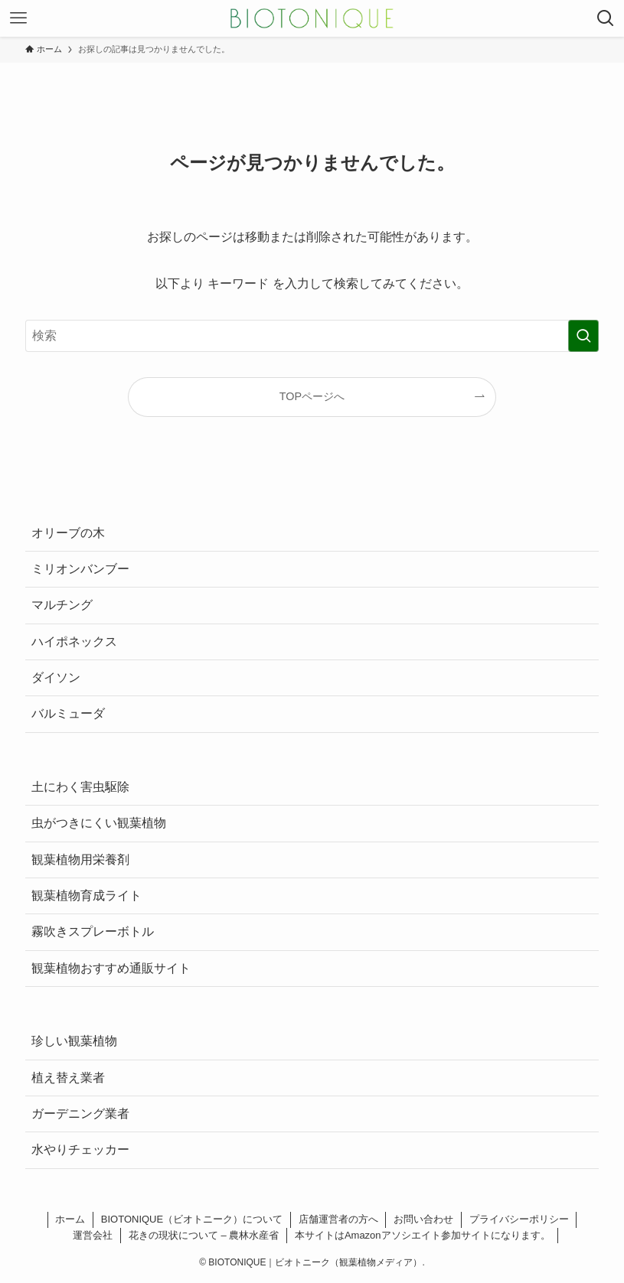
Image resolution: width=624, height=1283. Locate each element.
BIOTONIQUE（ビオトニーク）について (192, 1219)
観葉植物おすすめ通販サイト (111, 968)
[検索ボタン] (605, 18)
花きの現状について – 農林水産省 (204, 1235)
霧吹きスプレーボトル (92, 931)
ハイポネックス (74, 641)
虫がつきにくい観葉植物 (98, 822)
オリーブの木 (68, 532)
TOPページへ (312, 396)
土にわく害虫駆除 (80, 786)
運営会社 (93, 1235)
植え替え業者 (68, 1077)
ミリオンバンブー (80, 568)
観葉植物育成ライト (86, 895)
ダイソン (55, 677)
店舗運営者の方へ (338, 1219)
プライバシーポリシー (519, 1219)
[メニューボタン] (18, 18)
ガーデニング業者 (80, 1113)
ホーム (70, 1219)
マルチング (62, 604)
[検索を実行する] (583, 336)
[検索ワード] (312, 336)
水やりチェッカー (80, 1149)
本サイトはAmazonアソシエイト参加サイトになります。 (422, 1235)
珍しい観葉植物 (74, 1040)
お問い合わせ (423, 1219)
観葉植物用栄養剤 (80, 859)
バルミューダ (68, 713)
